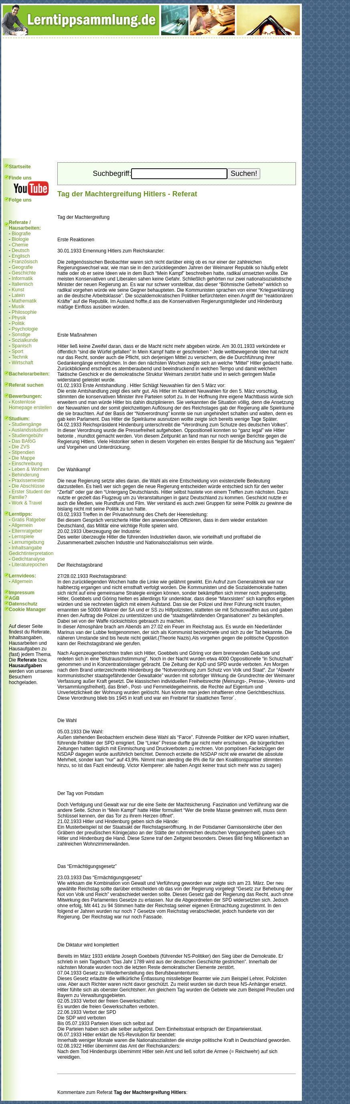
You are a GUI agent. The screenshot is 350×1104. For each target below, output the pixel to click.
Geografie (22, 267)
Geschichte (24, 273)
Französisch (25, 261)
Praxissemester (28, 480)
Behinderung (25, 475)
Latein (18, 295)
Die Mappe (23, 458)
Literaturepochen (30, 564)
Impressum (21, 592)
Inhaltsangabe (27, 548)
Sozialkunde (25, 340)
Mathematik (24, 301)
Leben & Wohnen (30, 469)
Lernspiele (23, 536)
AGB (14, 598)
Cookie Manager (27, 609)
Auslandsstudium (30, 430)
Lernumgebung (28, 542)
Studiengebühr (27, 435)
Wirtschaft (22, 362)
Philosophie (24, 312)
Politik (18, 323)
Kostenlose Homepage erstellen (30, 404)
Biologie (20, 239)
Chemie (20, 245)
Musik (18, 306)
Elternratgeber (27, 531)
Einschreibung (27, 463)
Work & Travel (27, 503)
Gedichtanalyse (28, 559)
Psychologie (25, 329)
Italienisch (22, 284)
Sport (17, 351)
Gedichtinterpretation (31, 553)
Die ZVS (21, 447)
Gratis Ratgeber (29, 520)
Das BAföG (24, 441)
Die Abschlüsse (28, 486)
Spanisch (21, 346)
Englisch (21, 256)
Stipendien (23, 452)
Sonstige (21, 334)
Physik (19, 318)
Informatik (22, 278)
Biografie (21, 233)
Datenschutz (23, 604)
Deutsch (20, 250)
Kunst (18, 290)
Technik (20, 357)
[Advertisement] (151, 98)
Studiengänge (26, 424)
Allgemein (22, 525)
